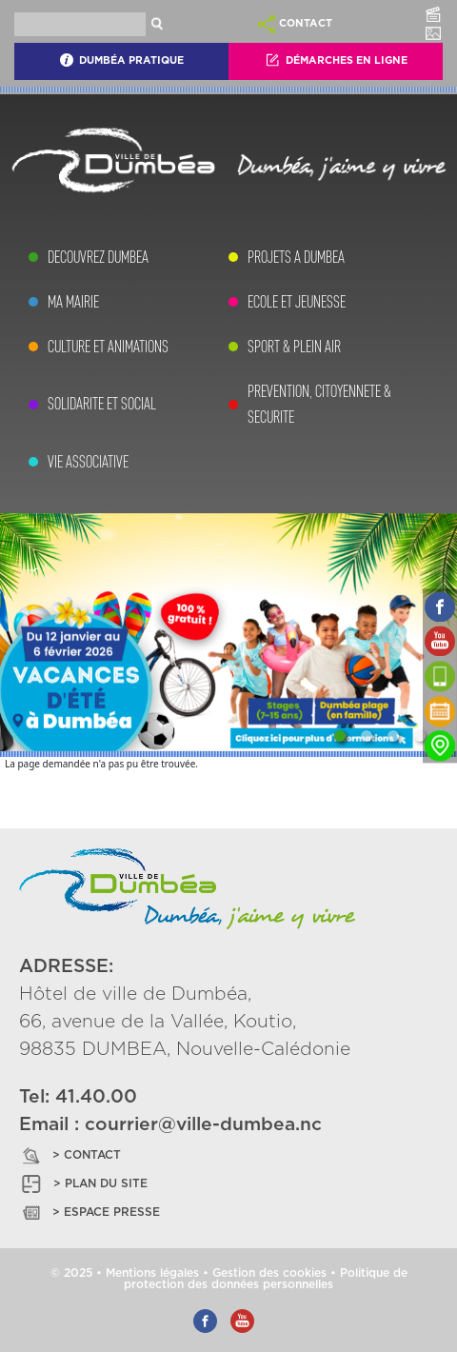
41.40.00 (96, 1097)
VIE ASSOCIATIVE (88, 461)
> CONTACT (70, 1155)
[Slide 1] (340, 736)
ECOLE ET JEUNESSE (297, 301)
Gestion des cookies (269, 1273)
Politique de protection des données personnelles (265, 1278)
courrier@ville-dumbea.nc (203, 1125)
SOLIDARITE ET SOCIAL (102, 403)
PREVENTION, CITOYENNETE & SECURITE (319, 404)
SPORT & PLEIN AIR (294, 346)
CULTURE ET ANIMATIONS (108, 346)
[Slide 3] (393, 736)
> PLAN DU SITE (83, 1184)
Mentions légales (152, 1273)
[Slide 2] (366, 736)
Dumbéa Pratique (121, 60)
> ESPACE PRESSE (89, 1212)
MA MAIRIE (73, 301)
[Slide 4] (420, 736)
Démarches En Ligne (336, 60)
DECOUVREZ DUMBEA (98, 257)
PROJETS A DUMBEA (296, 257)
